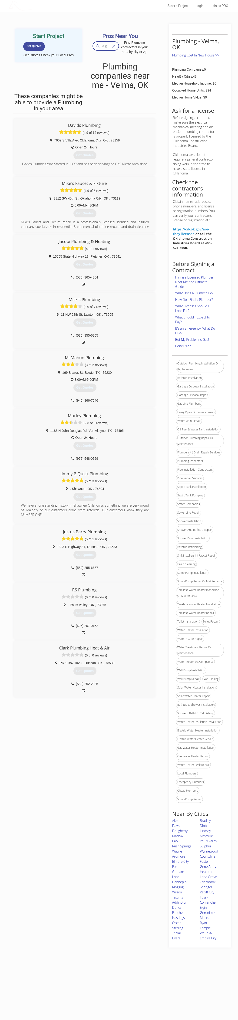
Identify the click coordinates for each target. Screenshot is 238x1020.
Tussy (204, 897)
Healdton (206, 871)
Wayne (177, 851)
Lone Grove (208, 877)
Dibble (204, 825)
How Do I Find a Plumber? (194, 299)
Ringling (178, 887)
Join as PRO (219, 6)
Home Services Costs (57, 980)
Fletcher (178, 912)
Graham (178, 871)
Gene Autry (208, 866)
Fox (174, 866)
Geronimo (207, 912)
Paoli (175, 841)
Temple (205, 928)
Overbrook (207, 882)
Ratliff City (207, 892)
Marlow (177, 836)
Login (200, 6)
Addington (179, 902)
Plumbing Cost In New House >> (195, 55)
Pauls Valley (208, 841)
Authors (165, 991)
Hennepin (179, 882)
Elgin (203, 907)
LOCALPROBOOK (35, 5)
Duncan (178, 907)
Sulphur (205, 846)
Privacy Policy (168, 986)
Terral (176, 933)
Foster (204, 861)
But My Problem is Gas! (192, 339)
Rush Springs (181, 846)
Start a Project (178, 6)
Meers (204, 917)
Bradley (205, 820)
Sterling (177, 928)
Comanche (208, 902)
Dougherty (180, 831)
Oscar (176, 923)
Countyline (207, 856)
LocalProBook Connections (177, 996)
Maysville (206, 836)
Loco (175, 877)
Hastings (178, 917)
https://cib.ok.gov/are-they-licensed (191, 231)
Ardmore (178, 856)
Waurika (206, 933)
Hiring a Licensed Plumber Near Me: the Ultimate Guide (194, 282)
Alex (175, 820)
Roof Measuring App (108, 991)
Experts (100, 986)
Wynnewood (209, 851)
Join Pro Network (106, 980)
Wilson (177, 892)
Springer (206, 887)
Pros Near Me (52, 986)
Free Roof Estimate (55, 996)
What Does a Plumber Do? (194, 293)
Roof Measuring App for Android (115, 1001)
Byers (176, 938)
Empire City (208, 938)
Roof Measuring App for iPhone (115, 996)
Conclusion (183, 346)
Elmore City (180, 861)
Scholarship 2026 (171, 980)
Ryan (203, 923)
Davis (176, 825)
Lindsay (205, 831)
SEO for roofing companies (177, 1001)
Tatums (177, 897)
